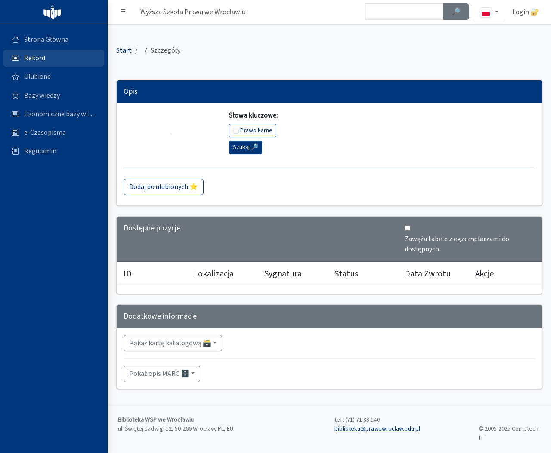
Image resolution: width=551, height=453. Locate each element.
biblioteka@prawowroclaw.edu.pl (377, 429)
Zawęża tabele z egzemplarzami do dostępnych (457, 244)
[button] (123, 12)
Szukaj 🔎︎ (245, 147)
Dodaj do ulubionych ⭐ (163, 187)
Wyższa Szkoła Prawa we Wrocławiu (192, 12)
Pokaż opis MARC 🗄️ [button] (159, 374)
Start (124, 50)
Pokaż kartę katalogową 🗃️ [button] (170, 343)
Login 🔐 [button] (525, 12)
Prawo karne (256, 130)
